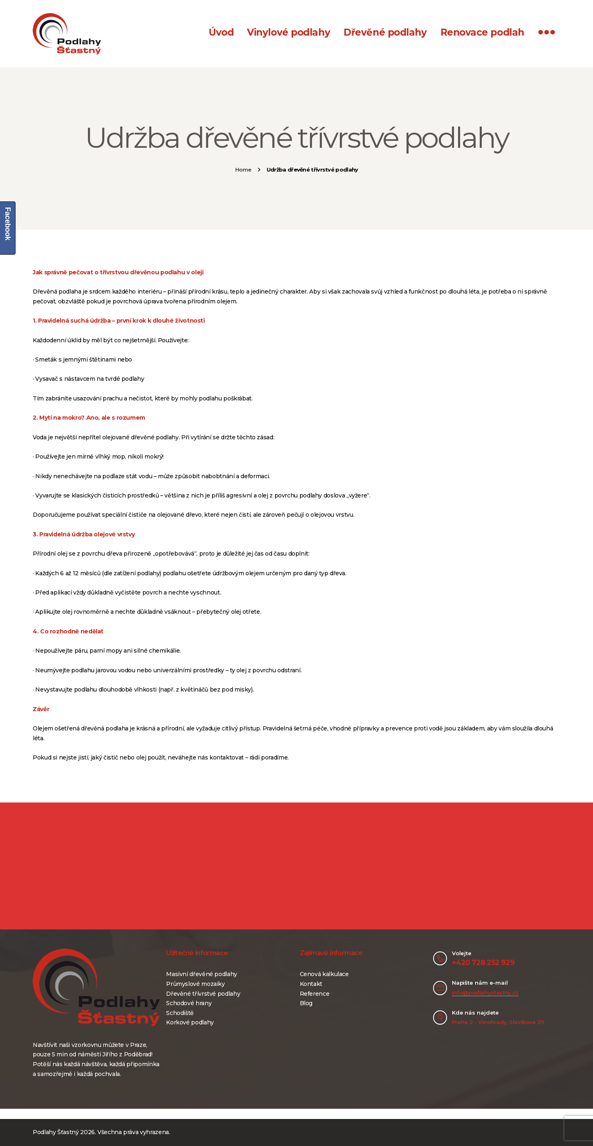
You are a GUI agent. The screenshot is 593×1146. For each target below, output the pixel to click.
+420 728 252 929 (483, 962)
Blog (306, 1003)
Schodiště (180, 1013)
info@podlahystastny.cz (485, 992)
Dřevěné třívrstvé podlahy (203, 993)
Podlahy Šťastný (56, 1132)
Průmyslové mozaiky (195, 984)
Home (243, 169)
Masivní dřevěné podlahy (201, 974)
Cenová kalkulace (324, 974)
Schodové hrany (188, 1003)
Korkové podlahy (190, 1022)
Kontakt (311, 984)
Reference (315, 993)
